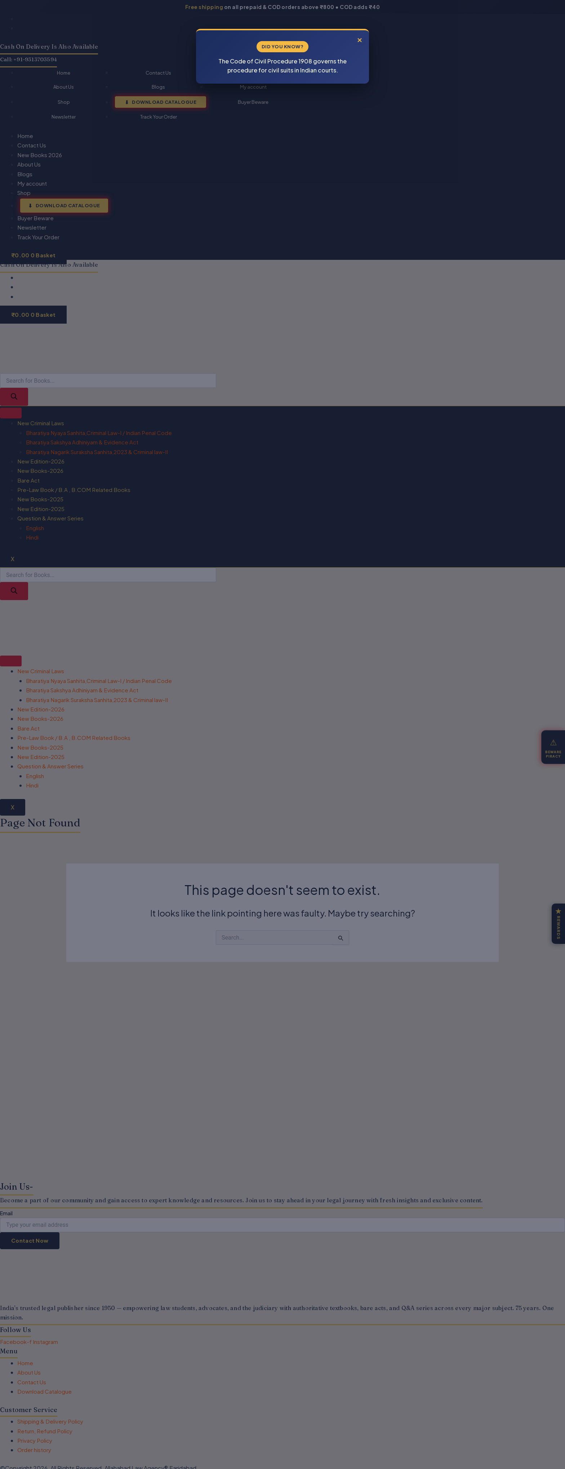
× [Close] (359, 38)
